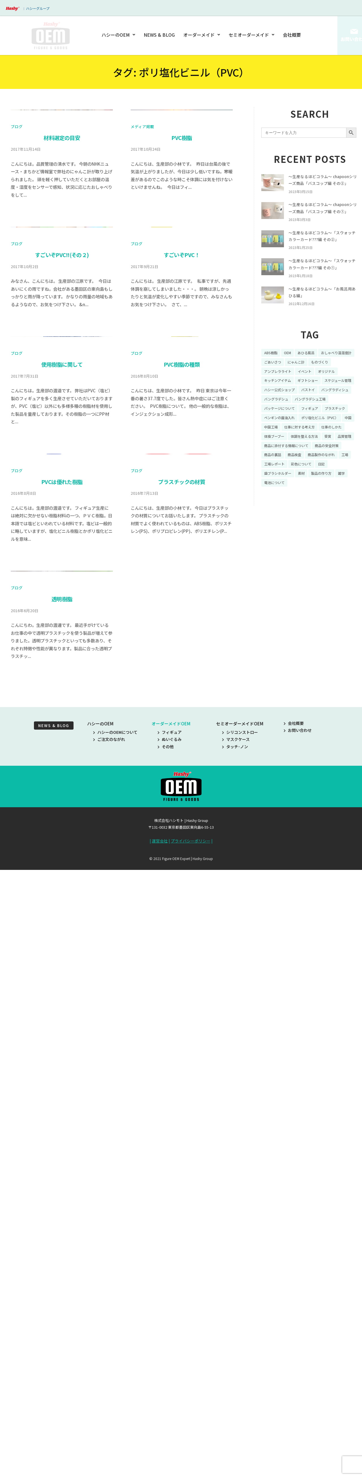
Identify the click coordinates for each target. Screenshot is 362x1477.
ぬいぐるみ (170, 1349)
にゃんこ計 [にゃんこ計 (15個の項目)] (342, 391)
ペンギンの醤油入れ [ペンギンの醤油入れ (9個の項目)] (282, 460)
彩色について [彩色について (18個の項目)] (321, 519)
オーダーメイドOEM (171, 1334)
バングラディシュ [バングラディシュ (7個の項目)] (302, 431)
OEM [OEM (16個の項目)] (290, 381)
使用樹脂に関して (62, 730)
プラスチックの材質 (181, 970)
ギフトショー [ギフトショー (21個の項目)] (340, 411)
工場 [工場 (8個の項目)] (268, 519)
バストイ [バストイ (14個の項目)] (272, 431)
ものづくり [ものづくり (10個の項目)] (274, 401)
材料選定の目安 (62, 260)
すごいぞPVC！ (181, 499)
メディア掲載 (142, 248)
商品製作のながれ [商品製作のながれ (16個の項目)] (328, 509)
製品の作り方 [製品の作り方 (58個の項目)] (329, 528)
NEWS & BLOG (160, 34)
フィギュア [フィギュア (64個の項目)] (274, 450)
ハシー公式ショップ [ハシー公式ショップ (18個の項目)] (320, 421)
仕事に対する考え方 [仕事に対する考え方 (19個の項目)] (319, 470)
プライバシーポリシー (190, 1451)
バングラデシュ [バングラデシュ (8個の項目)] (339, 431)
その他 (166, 1357)
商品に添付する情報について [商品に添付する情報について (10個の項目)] (290, 499)
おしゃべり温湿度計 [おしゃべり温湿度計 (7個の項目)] (282, 391)
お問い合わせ (298, 1340)
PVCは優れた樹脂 (62, 970)
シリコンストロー (240, 1342)
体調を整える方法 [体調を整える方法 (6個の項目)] (280, 489)
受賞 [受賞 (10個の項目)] (306, 489)
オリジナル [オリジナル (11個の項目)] (274, 411)
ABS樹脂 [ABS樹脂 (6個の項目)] (271, 381)
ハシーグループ (37, 8)
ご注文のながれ (109, 1349)
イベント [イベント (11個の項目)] (336, 401)
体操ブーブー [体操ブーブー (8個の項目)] (306, 479)
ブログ (17, 248)
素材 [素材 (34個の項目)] (306, 528)
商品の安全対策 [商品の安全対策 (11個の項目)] (336, 499)
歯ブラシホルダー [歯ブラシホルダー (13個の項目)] (280, 528)
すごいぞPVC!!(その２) (62, 499)
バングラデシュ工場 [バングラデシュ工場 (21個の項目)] (282, 440)
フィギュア (170, 1342)
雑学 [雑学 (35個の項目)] (351, 528)
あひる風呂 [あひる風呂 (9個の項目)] (311, 381)
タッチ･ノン (235, 1357)
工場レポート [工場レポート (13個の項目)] (290, 519)
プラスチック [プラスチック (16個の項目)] (302, 450)
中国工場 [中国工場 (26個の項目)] (286, 470)
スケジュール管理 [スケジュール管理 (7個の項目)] (280, 421)
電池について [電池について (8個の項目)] (276, 538)
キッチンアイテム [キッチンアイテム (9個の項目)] (306, 411)
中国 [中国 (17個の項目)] (268, 470)
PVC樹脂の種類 (181, 730)
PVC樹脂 (181, 260)
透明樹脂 (61, 1209)
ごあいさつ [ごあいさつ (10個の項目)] (316, 391)
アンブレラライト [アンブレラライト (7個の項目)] (306, 401)
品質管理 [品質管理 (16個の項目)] (325, 489)
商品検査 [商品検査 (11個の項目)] (298, 509)
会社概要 (292, 34)
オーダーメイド (201, 34)
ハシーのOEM (119, 34)
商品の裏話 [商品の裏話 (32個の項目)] (274, 509)
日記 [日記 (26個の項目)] (343, 519)
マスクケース (236, 1349)
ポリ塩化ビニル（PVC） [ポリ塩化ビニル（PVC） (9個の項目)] (327, 460)
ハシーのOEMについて (115, 1342)
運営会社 (160, 1451)
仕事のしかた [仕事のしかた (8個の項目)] (276, 479)
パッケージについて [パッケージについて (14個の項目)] (324, 440)
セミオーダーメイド (251, 34)
